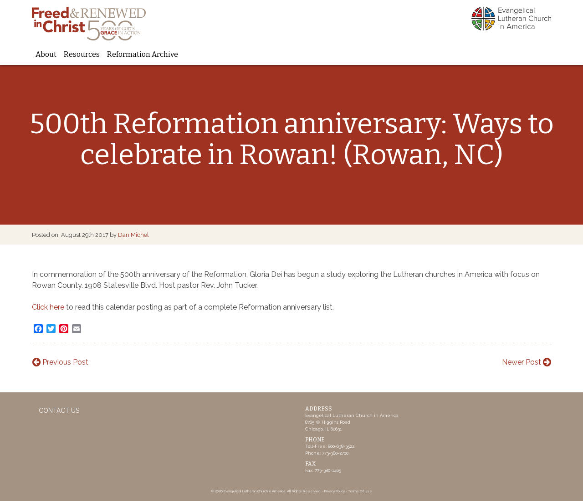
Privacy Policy (334, 491)
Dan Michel (133, 234)
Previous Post (60, 362)
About (46, 54)
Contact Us (59, 410)
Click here (49, 307)
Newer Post (526, 362)
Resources (82, 54)
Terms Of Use (360, 491)
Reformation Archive (142, 54)
